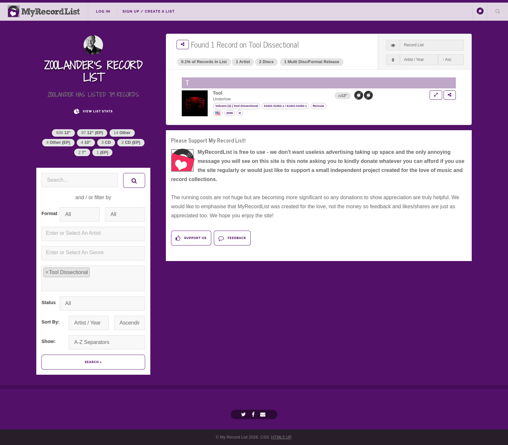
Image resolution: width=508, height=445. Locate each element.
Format (47, 213)
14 (122, 132)
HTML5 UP (281, 437)
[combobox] (93, 234)
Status (47, 302)
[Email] (263, 414)
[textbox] (94, 233)
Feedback (232, 238)
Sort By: (50, 322)
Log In (103, 11)
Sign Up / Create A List (148, 11)
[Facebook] (254, 414)
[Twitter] (244, 414)
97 (92, 132)
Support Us (191, 238)
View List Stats (93, 111)
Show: (48, 341)
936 (63, 132)
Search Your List (497, 11)
